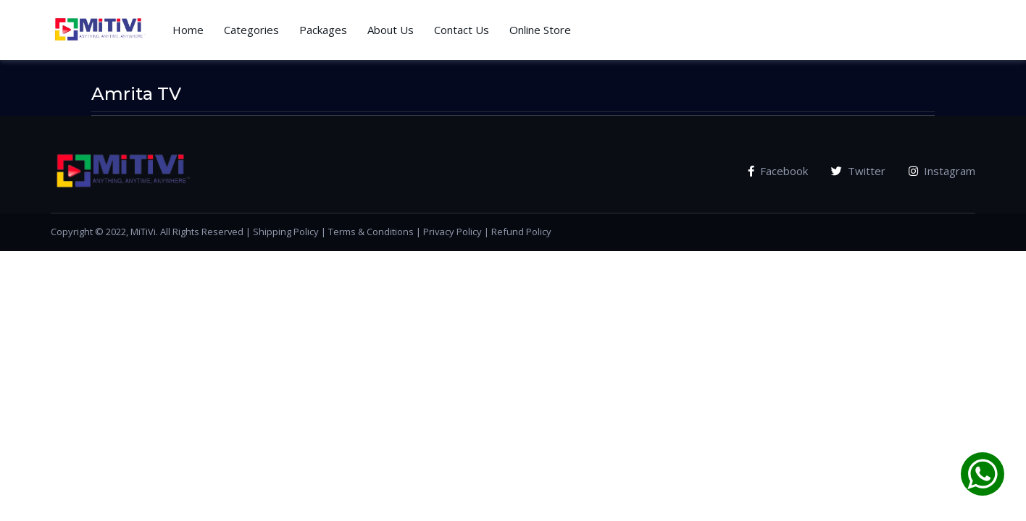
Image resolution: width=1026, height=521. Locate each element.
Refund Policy (521, 231)
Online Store (540, 29)
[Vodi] (100, 30)
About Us (390, 29)
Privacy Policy (452, 231)
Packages (323, 29)
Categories (251, 29)
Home (188, 29)
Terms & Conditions (371, 231)
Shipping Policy (286, 231)
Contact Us (461, 29)
